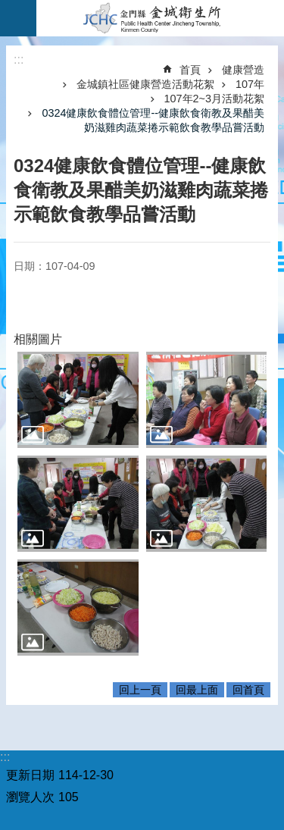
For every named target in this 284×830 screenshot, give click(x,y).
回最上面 (197, 690)
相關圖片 (38, 339)
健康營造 (243, 70)
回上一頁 (140, 690)
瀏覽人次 (30, 797)
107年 (250, 84)
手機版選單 (18, 18)
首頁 (190, 70)
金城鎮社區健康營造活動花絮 (145, 84)
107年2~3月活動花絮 (214, 98)
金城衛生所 (160, 18)
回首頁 (248, 690)
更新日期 (30, 775)
